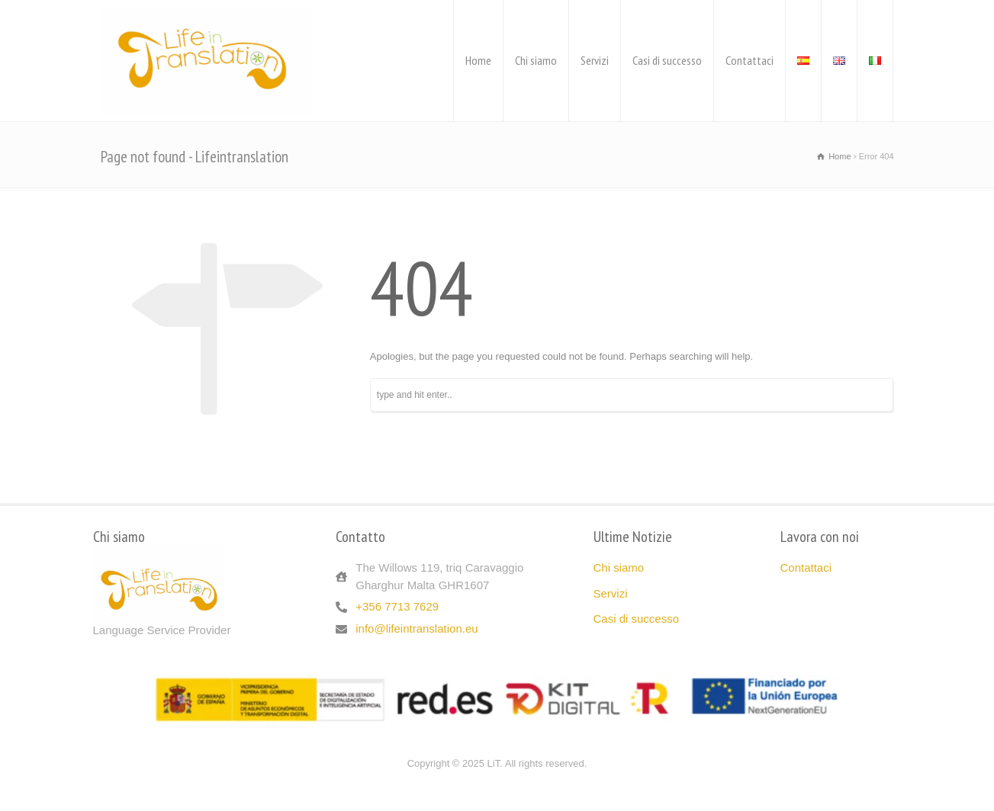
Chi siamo (536, 60)
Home (478, 60)
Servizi (595, 60)
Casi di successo (667, 60)
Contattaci (749, 60)
